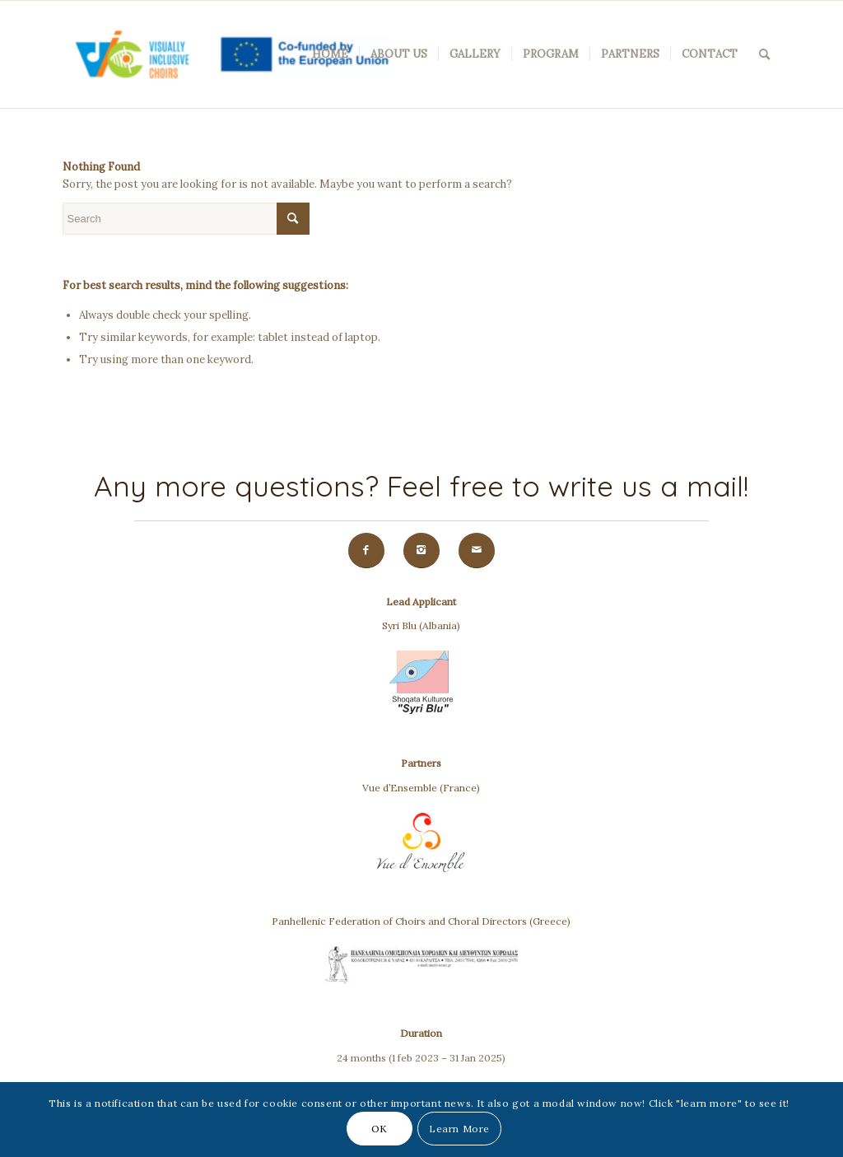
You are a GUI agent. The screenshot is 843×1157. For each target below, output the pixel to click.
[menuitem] (330, 54)
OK (379, 1128)
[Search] (764, 54)
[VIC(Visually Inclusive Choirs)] (227, 54)
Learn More (459, 1128)
